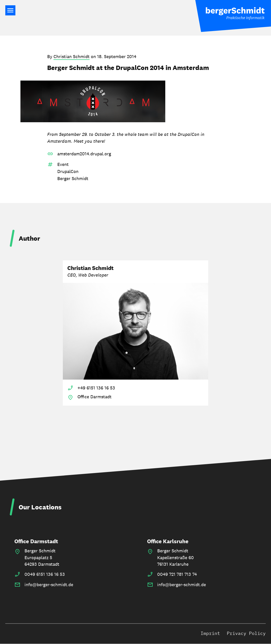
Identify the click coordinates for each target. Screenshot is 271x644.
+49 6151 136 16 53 (96, 388)
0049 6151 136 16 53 (44, 574)
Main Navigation (10, 10)
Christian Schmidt (71, 56)
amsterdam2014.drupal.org (84, 154)
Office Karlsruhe (167, 541)
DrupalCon (67, 171)
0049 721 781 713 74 (177, 574)
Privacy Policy (246, 633)
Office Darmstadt (36, 541)
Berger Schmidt (72, 178)
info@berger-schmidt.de (48, 584)
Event (63, 164)
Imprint (210, 633)
